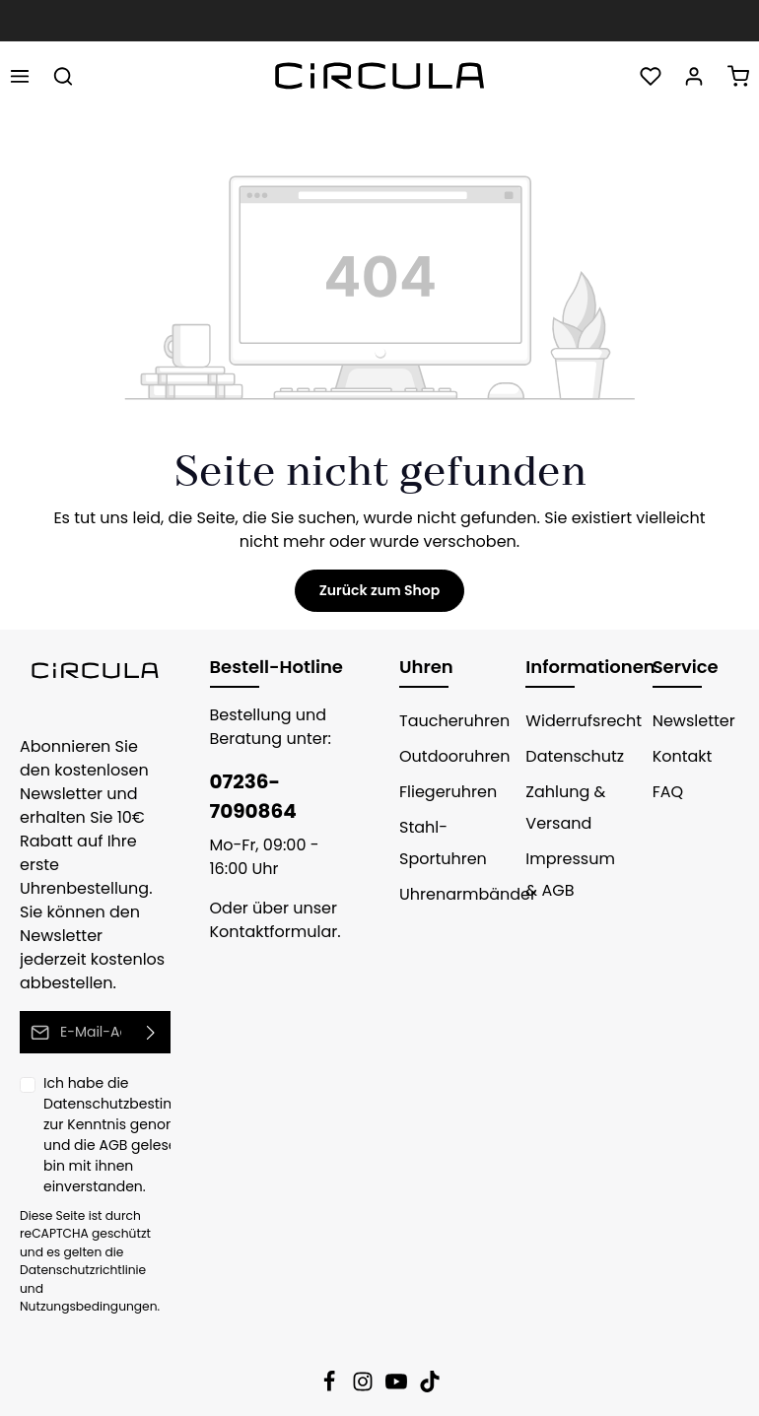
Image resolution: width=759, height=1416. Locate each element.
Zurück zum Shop (379, 590)
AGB (113, 1145)
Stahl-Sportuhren (443, 843)
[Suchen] (63, 76)
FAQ (668, 791)
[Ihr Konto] (694, 76)
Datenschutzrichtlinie (83, 1269)
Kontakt (683, 756)
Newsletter (694, 720)
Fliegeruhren (448, 791)
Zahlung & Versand (565, 807)
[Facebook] (331, 1387)
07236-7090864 (253, 796)
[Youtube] (398, 1387)
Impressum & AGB (570, 874)
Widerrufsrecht (583, 720)
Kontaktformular (274, 931)
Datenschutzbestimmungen (139, 1103)
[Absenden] (151, 1032)
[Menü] (19, 76)
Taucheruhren (454, 720)
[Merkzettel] (650, 76)
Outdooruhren (455, 756)
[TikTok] (430, 1387)
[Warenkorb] (738, 76)
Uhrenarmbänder (467, 894)
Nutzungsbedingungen (89, 1306)
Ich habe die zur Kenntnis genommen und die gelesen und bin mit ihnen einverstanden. (139, 1134)
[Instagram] (365, 1387)
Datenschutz (574, 756)
